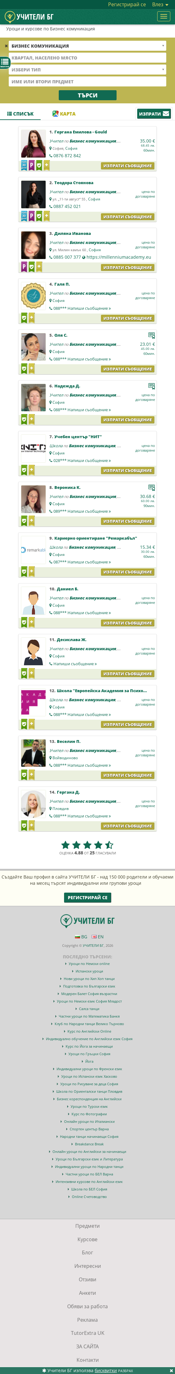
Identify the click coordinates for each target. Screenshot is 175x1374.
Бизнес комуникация (92, 141)
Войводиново (65, 757)
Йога (89, 1061)
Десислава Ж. (72, 639)
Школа (55, 445)
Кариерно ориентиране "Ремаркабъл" (95, 538)
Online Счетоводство (89, 1196)
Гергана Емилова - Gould (80, 132)
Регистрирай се (127, 4)
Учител (56, 141)
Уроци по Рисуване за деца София (89, 1083)
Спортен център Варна (89, 1129)
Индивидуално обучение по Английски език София (89, 1038)
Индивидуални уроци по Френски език (89, 1068)
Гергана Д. (68, 792)
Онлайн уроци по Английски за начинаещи (89, 1151)
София (71, 148)
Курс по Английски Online (89, 1031)
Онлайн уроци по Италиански (89, 1121)
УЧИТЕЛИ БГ (93, 945)
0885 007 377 (67, 257)
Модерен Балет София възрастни (89, 993)
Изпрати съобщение (127, 166)
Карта (64, 114)
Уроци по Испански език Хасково (89, 1076)
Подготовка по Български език (89, 986)
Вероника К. (67, 487)
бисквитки (106, 1370)
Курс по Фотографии (89, 1114)
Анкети (87, 1292)
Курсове (88, 1239)
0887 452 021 (67, 206)
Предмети (87, 1225)
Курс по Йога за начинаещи (89, 1046)
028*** (82, 460)
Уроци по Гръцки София (89, 1053)
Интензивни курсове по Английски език (89, 1181)
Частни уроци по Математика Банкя (89, 1016)
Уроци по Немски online (89, 963)
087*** (82, 562)
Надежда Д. (67, 386)
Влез (160, 4)
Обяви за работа (87, 1306)
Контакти (88, 1359)
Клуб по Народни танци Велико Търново (89, 1023)
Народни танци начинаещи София (89, 1136)
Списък (20, 114)
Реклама (87, 1319)
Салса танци (89, 1008)
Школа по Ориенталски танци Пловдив (89, 1091)
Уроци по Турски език (89, 1106)
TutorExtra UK (87, 1333)
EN (98, 937)
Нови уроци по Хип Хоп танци (89, 978)
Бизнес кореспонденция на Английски (89, 1099)
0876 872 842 (67, 155)
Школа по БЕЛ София (89, 1189)
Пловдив (60, 808)
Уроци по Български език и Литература (89, 1159)
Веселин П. (69, 741)
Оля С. (61, 335)
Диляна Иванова (72, 233)
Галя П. (62, 284)
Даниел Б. (67, 589)
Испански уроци (89, 971)
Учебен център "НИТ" (78, 436)
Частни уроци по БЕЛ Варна (89, 1174)
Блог (87, 1252)
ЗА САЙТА (87, 1346)
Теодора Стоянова (73, 182)
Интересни (87, 1266)
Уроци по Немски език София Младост (89, 1001)
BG (81, 937)
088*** (82, 308)
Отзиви (87, 1279)
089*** (82, 511)
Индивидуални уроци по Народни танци (89, 1166)
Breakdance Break (89, 1144)
